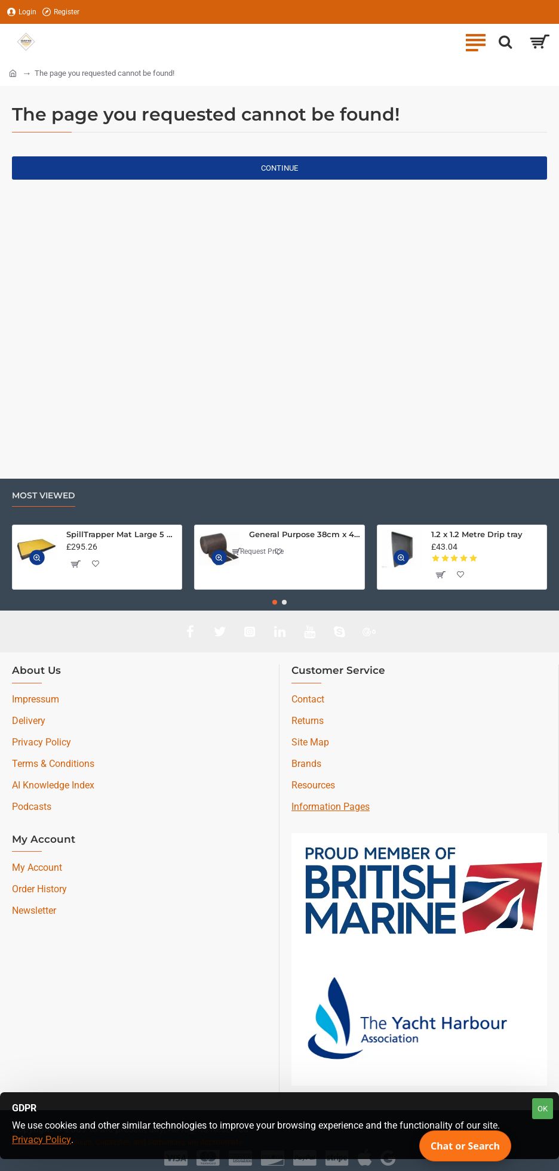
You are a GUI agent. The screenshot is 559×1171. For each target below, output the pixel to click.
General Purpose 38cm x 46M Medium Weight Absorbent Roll (304, 534)
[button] (37, 557)
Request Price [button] (257, 551)
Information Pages (330, 806)
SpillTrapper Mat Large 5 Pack (121, 534)
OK (543, 1108)
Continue (279, 168)
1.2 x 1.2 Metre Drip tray (477, 534)
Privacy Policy (41, 1139)
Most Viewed (43, 496)
